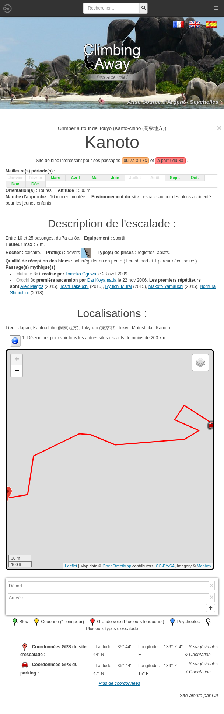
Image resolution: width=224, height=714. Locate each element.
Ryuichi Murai (118, 286)
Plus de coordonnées (119, 684)
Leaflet (71, 566)
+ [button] (16, 359)
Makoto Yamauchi (165, 286)
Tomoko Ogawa (81, 274)
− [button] (16, 371)
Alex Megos (31, 286)
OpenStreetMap (116, 566)
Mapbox (204, 566)
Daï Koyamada (101, 280)
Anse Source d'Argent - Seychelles (172, 102)
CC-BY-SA (165, 566)
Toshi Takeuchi (74, 286)
